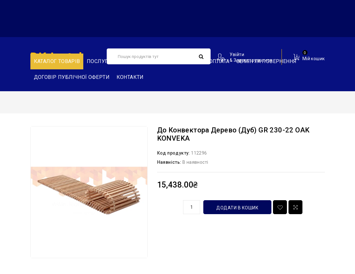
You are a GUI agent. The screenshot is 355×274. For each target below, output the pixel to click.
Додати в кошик (237, 207)
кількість (168, 206)
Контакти (130, 77)
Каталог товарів (57, 61)
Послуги (99, 61)
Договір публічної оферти (72, 77)
